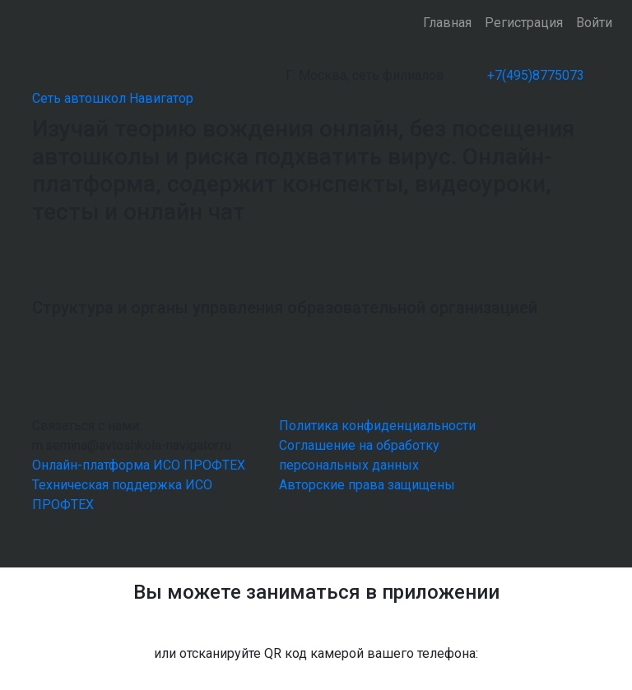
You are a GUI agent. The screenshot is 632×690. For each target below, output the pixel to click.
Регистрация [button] (524, 22)
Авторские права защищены (367, 485)
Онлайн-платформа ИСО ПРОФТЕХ (138, 465)
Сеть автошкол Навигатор (112, 98)
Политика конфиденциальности (377, 425)
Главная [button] (447, 22)
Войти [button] (594, 22)
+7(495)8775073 (535, 75)
